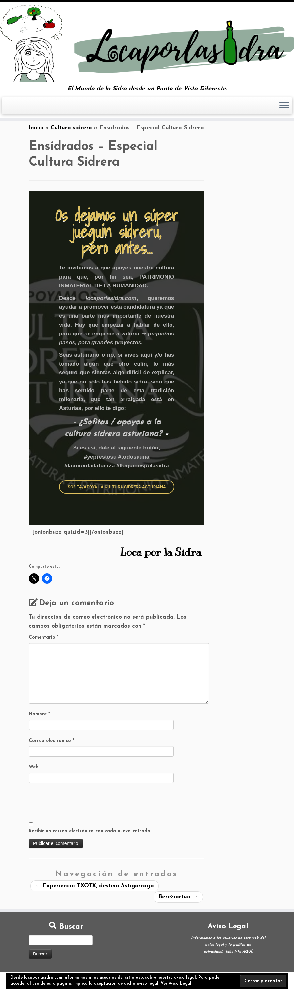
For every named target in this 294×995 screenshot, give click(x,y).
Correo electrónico (51, 740)
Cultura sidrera (71, 128)
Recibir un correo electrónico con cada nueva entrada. (90, 831)
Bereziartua (178, 897)
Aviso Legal (180, 984)
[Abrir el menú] (284, 106)
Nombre (39, 714)
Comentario (43, 637)
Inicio (36, 128)
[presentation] (78, 803)
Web (34, 767)
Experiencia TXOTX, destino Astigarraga (94, 886)
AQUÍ (247, 952)
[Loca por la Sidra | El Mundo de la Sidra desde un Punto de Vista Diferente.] (147, 43)
